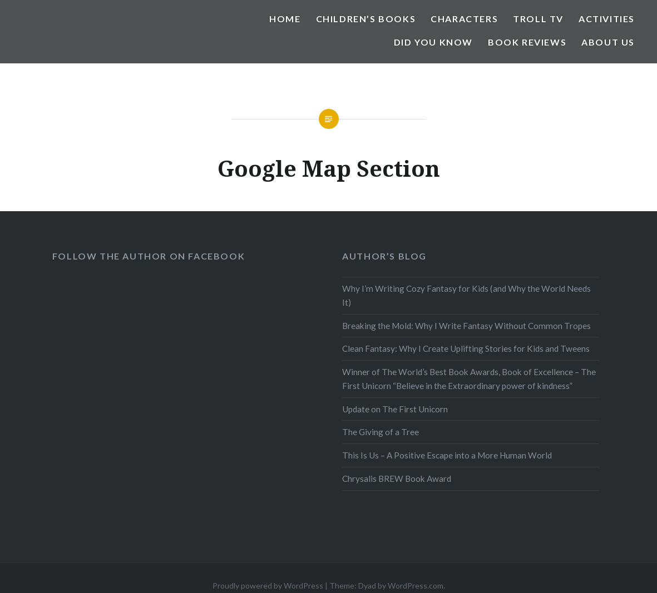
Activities (607, 18)
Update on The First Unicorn (395, 409)
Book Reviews (527, 42)
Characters (464, 18)
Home (284, 18)
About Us (608, 42)
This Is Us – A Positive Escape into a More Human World (447, 455)
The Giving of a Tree (380, 432)
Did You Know (433, 42)
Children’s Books (366, 18)
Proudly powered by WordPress (268, 585)
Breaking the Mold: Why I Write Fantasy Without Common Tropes (466, 326)
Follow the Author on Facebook (148, 256)
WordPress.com (415, 585)
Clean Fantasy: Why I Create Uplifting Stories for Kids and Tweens (466, 348)
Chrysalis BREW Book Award (396, 479)
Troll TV (538, 18)
